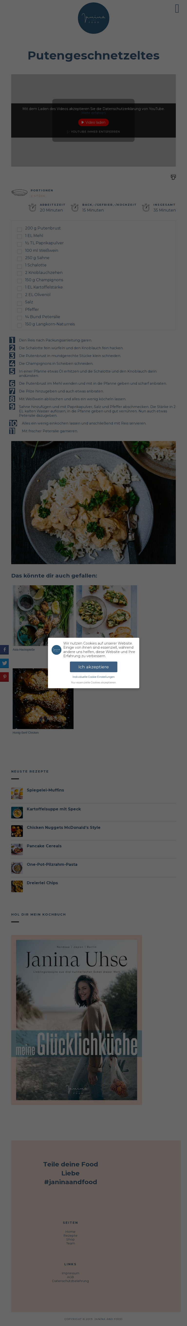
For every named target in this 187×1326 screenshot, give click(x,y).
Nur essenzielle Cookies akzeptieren (93, 682)
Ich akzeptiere (93, 666)
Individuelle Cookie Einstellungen (94, 677)
